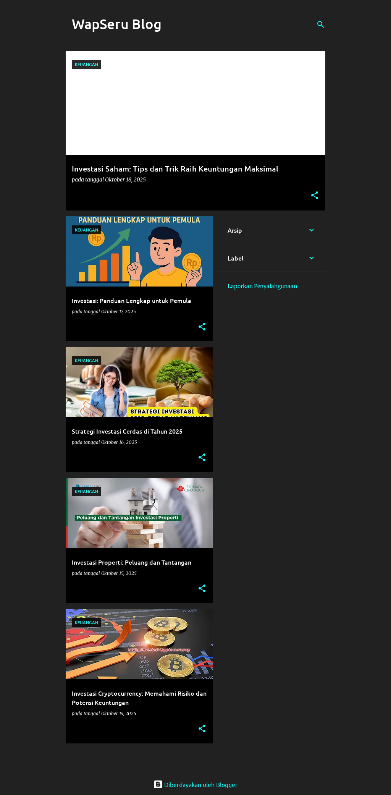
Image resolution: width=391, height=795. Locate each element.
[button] (314, 196)
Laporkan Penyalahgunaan (262, 286)
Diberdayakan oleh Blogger (195, 784)
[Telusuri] (320, 24)
